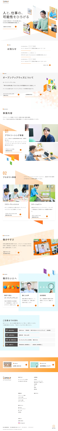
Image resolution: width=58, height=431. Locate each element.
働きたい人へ (20, 405)
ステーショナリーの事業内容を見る (36, 217)
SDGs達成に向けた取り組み (22, 381)
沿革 (34, 385)
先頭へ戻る (54, 428)
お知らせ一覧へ (46, 66)
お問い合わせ (20, 420)
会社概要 (49, 332)
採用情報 (19, 412)
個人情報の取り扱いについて (15, 427)
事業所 (35, 387)
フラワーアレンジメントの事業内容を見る (11, 216)
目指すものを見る (7, 26)
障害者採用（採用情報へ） (25, 346)
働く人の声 (26, 336)
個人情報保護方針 (6, 427)
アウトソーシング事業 (21, 395)
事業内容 (21, 336)
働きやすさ (35, 341)
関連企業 (35, 389)
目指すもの (21, 332)
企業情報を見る (29, 96)
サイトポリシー (24, 427)
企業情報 (35, 377)
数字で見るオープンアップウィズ (38, 332)
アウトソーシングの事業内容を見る (10, 151)
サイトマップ (31, 427)
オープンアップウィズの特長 (25, 341)
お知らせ (20, 418)
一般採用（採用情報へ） (37, 346)
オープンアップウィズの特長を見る (8, 96)
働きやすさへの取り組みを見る (6, 254)
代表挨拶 (27, 332)
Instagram (21, 423)
